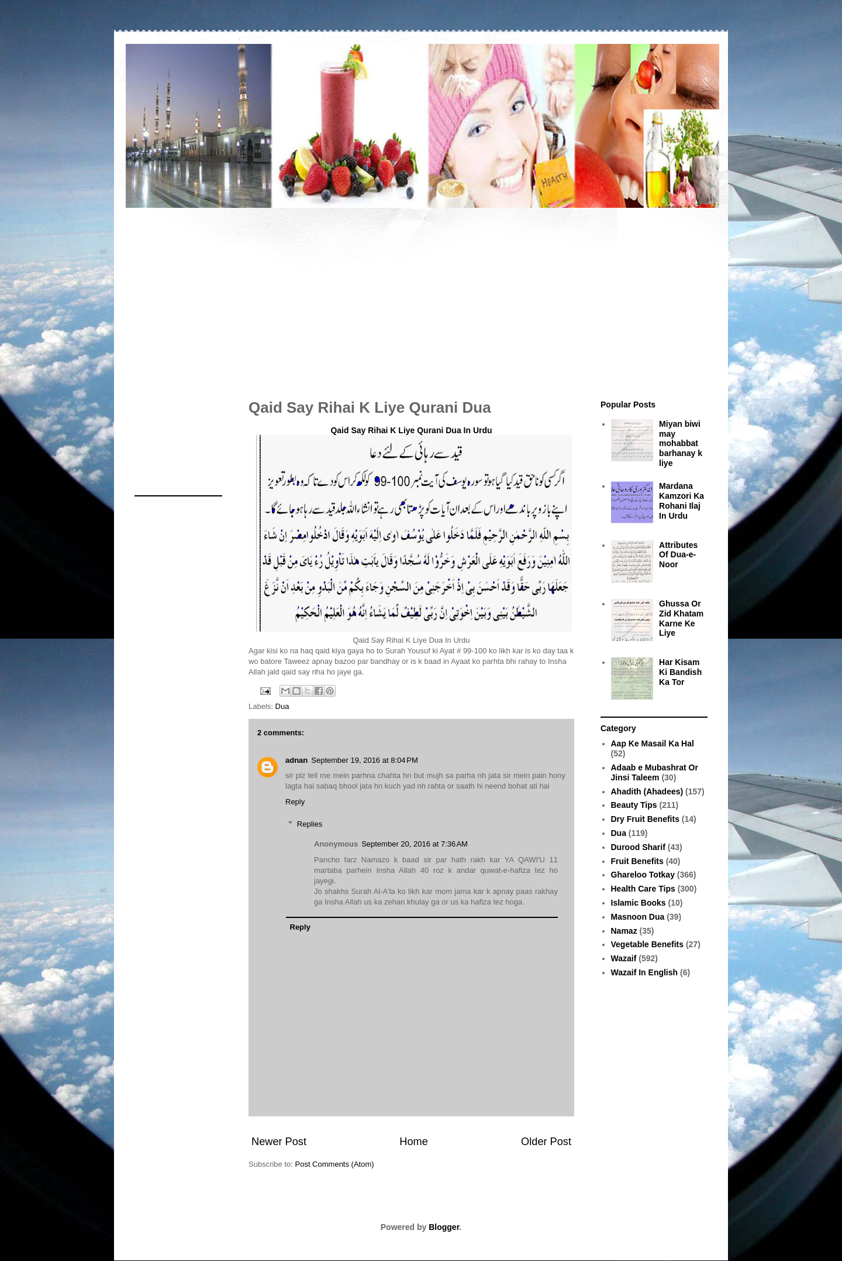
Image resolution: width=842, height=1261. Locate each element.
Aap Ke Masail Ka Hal (652, 743)
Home (413, 1141)
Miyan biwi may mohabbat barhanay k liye (680, 443)
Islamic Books (638, 902)
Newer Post (278, 1141)
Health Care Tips (643, 888)
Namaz (624, 931)
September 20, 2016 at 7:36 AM (414, 843)
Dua (282, 706)
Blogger (444, 1227)
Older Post (546, 1141)
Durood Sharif (638, 847)
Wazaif (624, 958)
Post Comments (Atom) (334, 1164)
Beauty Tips (634, 805)
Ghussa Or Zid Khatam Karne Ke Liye (681, 618)
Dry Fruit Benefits (645, 819)
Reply (295, 801)
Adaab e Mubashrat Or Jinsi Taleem (654, 772)
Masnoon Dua (638, 916)
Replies (309, 824)
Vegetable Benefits (647, 944)
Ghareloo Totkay (643, 874)
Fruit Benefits (637, 861)
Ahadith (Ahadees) (647, 791)
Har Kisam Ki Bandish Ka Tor (680, 672)
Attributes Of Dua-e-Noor (678, 555)
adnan (296, 760)
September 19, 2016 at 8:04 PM (364, 760)
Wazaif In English (644, 972)
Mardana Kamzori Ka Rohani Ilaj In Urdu (681, 500)
